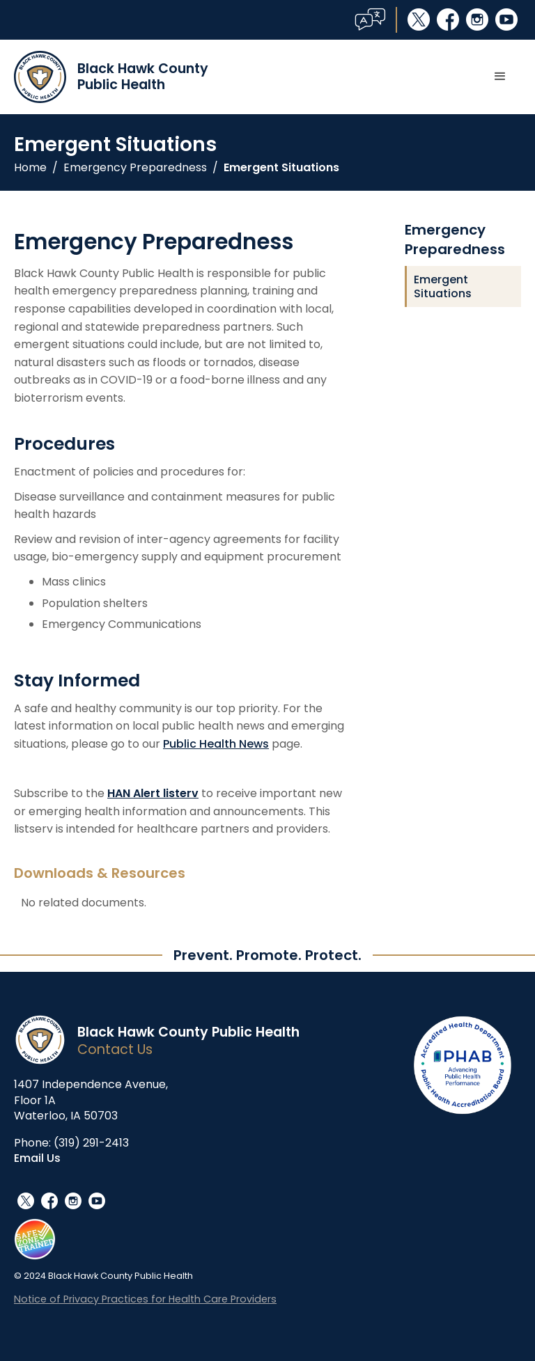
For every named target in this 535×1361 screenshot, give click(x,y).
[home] (111, 77)
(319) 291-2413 (91, 1143)
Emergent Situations (281, 168)
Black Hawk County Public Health (188, 1032)
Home (30, 168)
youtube (506, 19)
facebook (448, 19)
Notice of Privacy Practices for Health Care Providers (145, 1299)
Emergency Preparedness (135, 168)
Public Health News (216, 744)
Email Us (37, 1158)
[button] (500, 76)
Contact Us (115, 1049)
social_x (419, 19)
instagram (477, 19)
